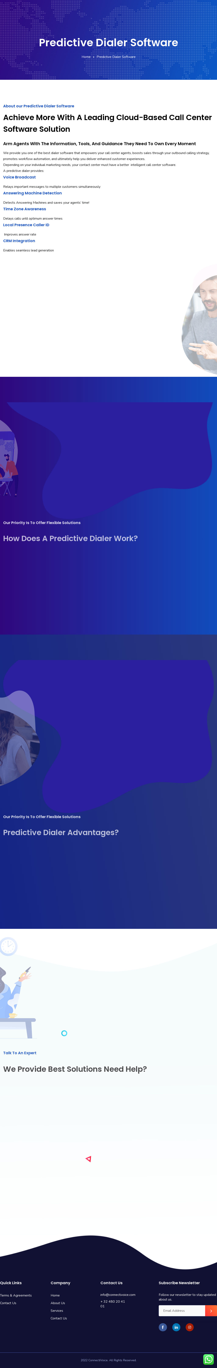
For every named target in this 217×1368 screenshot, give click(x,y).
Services (57, 1310)
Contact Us (8, 1303)
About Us (58, 1303)
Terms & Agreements (16, 1295)
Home (86, 57)
